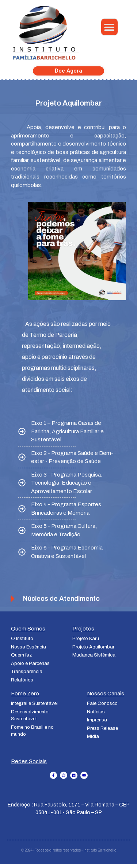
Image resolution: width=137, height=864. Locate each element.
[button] (109, 27)
